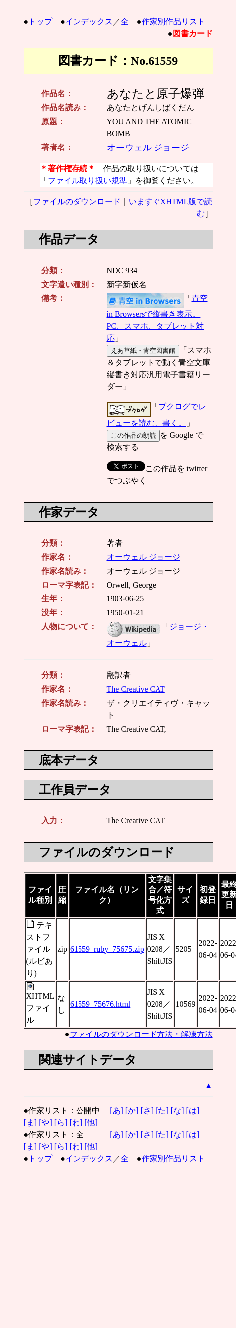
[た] (162, 1110)
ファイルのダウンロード (77, 201)
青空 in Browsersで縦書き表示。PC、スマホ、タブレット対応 (157, 318)
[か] (132, 1110)
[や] (45, 1122)
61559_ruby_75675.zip (107, 949)
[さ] (147, 1110)
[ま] (30, 1122)
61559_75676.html (100, 1004)
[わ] (75, 1122)
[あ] (116, 1110)
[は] (192, 1110)
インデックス (89, 21)
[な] (177, 1110)
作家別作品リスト (173, 21)
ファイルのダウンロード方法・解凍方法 (141, 1034)
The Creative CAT (136, 689)
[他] (91, 1122)
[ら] (61, 1122)
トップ (40, 21)
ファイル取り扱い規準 (87, 180)
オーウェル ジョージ (148, 147)
